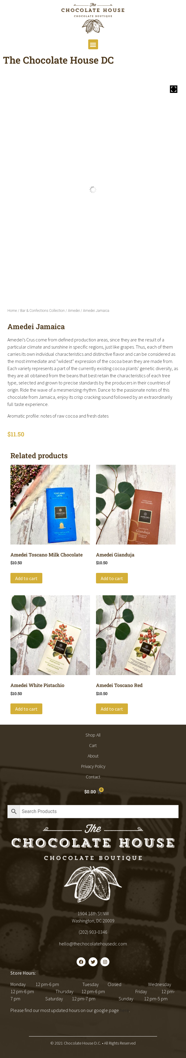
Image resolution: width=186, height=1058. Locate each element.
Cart (93, 745)
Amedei (74, 311)
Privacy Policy (93, 766)
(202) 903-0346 (93, 932)
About (93, 756)
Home (12, 311)
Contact (93, 777)
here (124, 1010)
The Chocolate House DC (58, 59)
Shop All (93, 735)
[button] (93, 44)
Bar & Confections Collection (42, 311)
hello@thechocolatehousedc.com (93, 944)
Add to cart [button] (26, 578)
